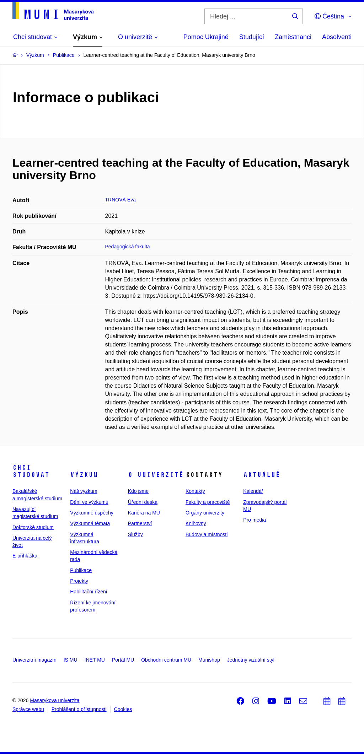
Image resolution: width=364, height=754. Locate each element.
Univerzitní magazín (34, 660)
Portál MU (123, 660)
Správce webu (28, 709)
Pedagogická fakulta (127, 246)
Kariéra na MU (144, 513)
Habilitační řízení (88, 591)
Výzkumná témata (90, 523)
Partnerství (140, 523)
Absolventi (337, 37)
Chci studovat (30, 471)
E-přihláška (24, 556)
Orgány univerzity (205, 513)
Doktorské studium (33, 527)
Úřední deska (142, 502)
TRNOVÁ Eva (120, 200)
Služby (135, 534)
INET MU (95, 660)
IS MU (70, 660)
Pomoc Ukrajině (206, 37)
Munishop (209, 660)
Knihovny (196, 523)
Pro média (254, 520)
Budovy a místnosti (207, 534)
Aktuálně (261, 475)
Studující (251, 37)
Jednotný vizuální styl (250, 660)
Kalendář (253, 491)
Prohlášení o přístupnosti (79, 709)
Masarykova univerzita (54, 700)
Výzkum (84, 475)
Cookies (123, 709)
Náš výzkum (83, 491)
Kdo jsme (138, 491)
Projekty (79, 581)
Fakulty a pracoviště (208, 502)
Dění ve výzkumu (89, 502)
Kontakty (195, 491)
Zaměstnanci (293, 37)
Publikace (81, 570)
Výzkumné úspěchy (91, 513)
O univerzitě (155, 475)
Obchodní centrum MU (166, 660)
